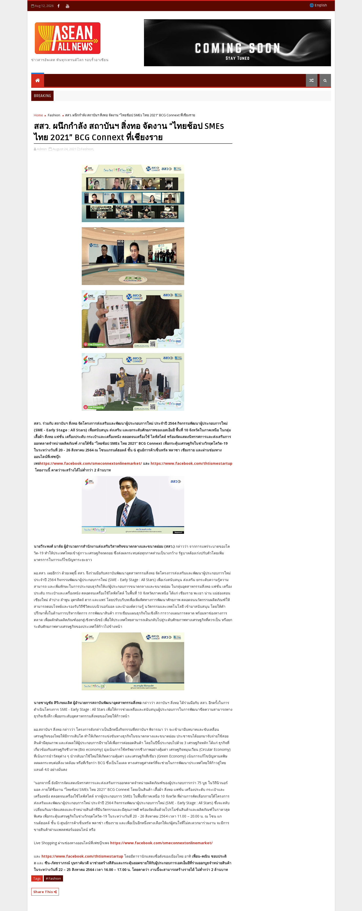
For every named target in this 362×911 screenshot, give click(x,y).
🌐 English (318, 5)
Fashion (54, 115)
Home (38, 115)
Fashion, (87, 149)
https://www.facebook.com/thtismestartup (191, 463)
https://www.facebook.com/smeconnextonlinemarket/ (90, 463)
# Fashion (53, 878)
